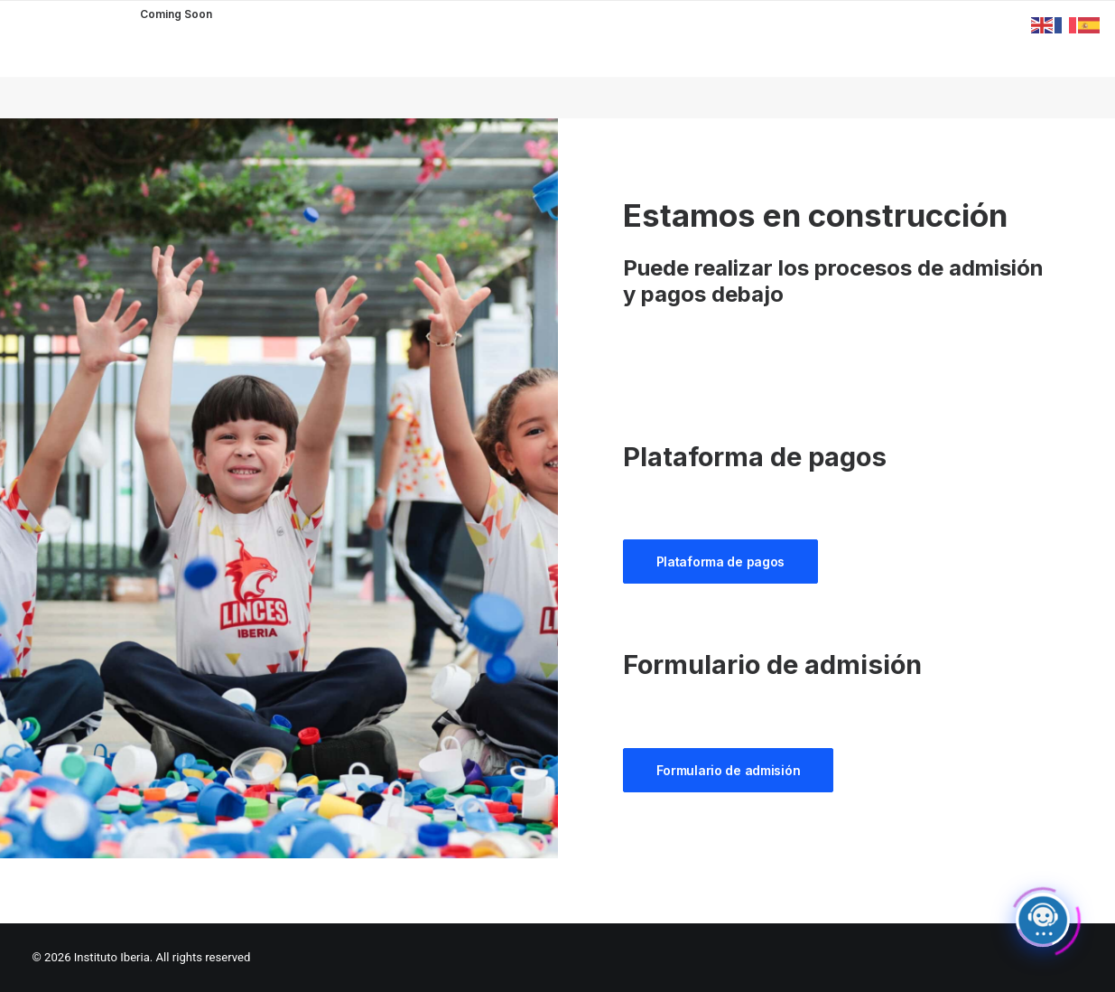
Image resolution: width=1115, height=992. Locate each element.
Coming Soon (176, 14)
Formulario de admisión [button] (728, 770)
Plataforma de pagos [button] (720, 561)
